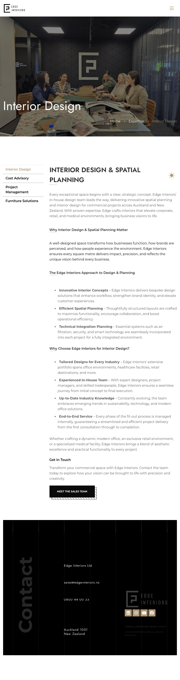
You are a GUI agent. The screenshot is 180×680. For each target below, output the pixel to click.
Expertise (136, 121)
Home (115, 121)
